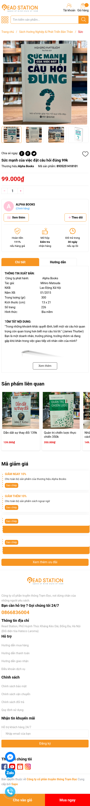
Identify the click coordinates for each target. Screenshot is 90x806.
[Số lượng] (13, 191)
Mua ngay (68, 800)
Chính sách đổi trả (12, 702)
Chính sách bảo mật (14, 686)
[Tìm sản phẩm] (50, 20)
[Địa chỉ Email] (45, 734)
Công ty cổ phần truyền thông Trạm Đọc (52, 779)
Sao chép (11, 485)
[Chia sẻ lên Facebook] (21, 155)
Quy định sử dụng (12, 710)
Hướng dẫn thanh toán (15, 653)
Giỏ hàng (83, 7)
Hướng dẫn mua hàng (15, 645)
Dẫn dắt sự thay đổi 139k (20, 433)
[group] (45, 83)
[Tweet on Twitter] (33, 155)
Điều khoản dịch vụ (13, 669)
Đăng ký (45, 743)
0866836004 (15, 612)
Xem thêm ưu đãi (45, 562)
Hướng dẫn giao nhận (15, 661)
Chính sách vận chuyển (15, 694)
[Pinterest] (27, 155)
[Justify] (83, 20)
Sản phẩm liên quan (22, 384)
